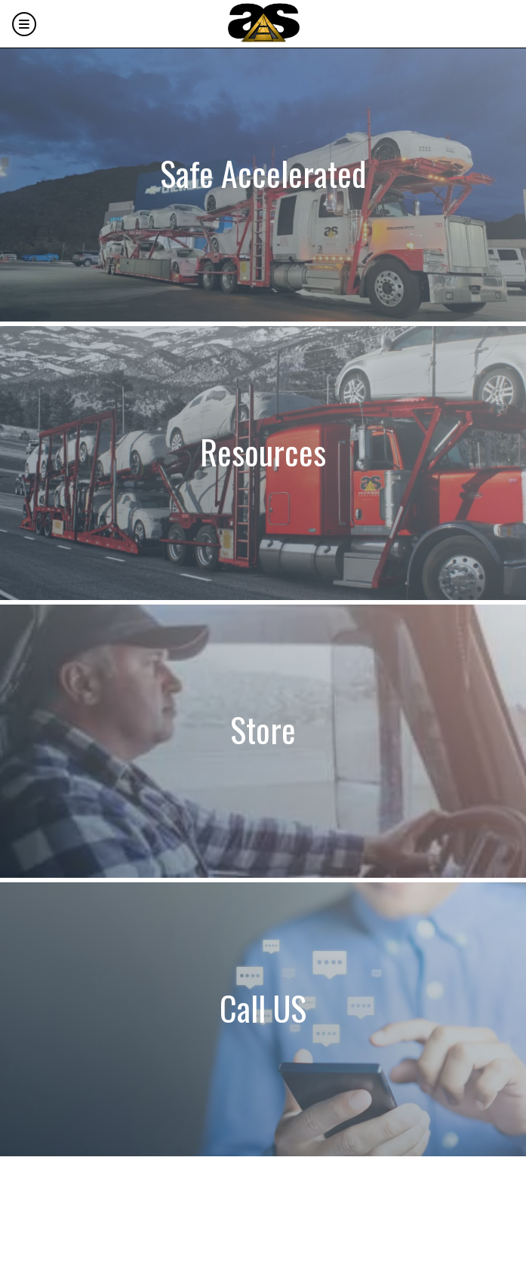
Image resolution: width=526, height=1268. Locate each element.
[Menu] (24, 24)
